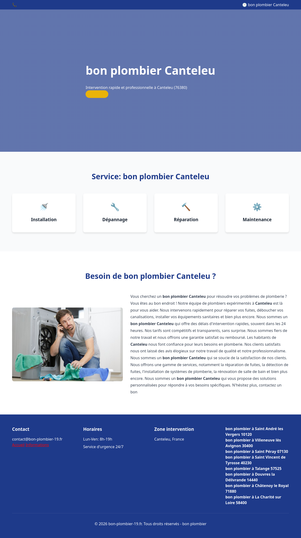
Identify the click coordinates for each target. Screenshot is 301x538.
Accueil (18, 444)
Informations (37, 444)
